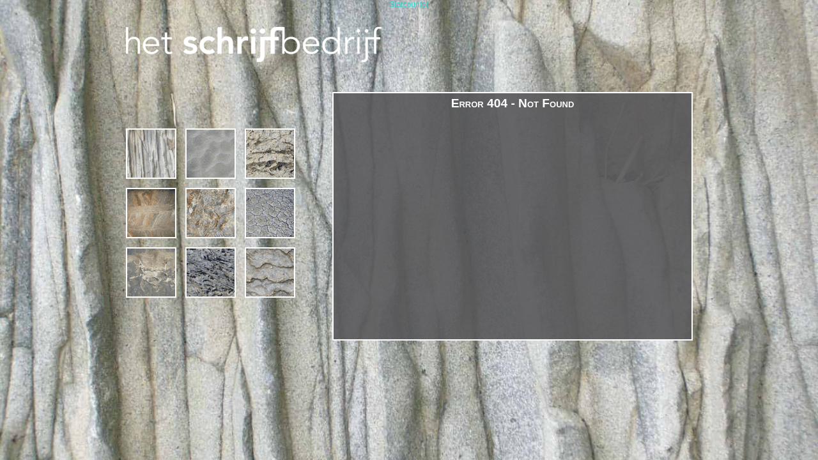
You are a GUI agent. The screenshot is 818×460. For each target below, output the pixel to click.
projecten (151, 213)
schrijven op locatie (270, 153)
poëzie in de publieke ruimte (270, 213)
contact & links (270, 272)
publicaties (210, 272)
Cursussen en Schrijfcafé (210, 153)
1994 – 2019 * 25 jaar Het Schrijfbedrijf (151, 153)
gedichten (210, 213)
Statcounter (408, 4)
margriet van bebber (151, 272)
